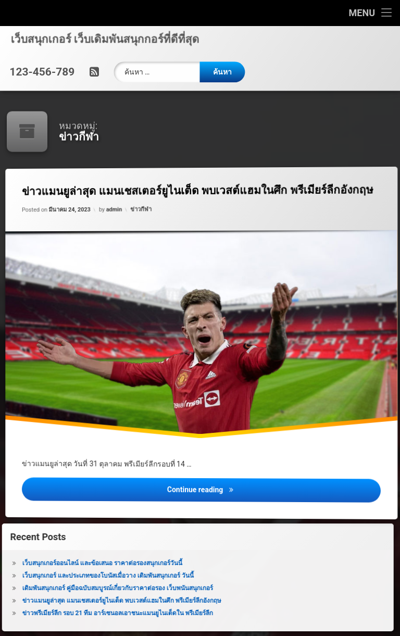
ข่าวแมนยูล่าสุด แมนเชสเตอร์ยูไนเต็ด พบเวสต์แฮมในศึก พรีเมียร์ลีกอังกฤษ (207, 189)
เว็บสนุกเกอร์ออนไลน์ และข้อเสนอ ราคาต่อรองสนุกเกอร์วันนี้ (86, 563)
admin (116, 213)
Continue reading (279, 496)
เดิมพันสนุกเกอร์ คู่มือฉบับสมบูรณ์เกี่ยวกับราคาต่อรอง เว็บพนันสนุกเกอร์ (101, 588)
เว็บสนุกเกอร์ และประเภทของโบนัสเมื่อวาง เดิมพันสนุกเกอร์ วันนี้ (92, 575)
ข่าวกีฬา (142, 212)
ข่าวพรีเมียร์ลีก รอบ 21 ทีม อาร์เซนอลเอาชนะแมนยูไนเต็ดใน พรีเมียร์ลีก (101, 613)
